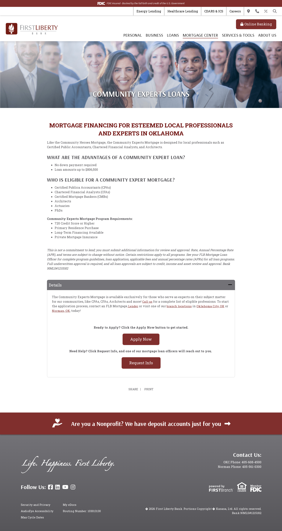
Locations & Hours (248, 11)
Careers (235, 11)
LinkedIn (57, 487)
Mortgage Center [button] (200, 35)
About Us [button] (267, 35)
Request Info (141, 362)
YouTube (65, 487)
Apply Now (141, 339)
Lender (133, 306)
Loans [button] (173, 35)
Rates (265, 11)
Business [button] (154, 35)
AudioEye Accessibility (37, 511)
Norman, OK (61, 311)
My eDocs (69, 505)
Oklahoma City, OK (212, 306)
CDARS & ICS (213, 11)
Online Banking (258, 24)
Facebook (50, 487)
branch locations (180, 306)
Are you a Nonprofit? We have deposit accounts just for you (146, 423)
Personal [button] (132, 35)
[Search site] (275, 11)
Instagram (73, 487)
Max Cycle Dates (32, 517)
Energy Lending (149, 11)
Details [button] (55, 284)
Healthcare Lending (182, 11)
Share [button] (132, 389)
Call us (147, 301)
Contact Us (257, 11)
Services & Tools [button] (238, 35)
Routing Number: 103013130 (82, 511)
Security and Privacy (36, 505)
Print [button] (149, 389)
